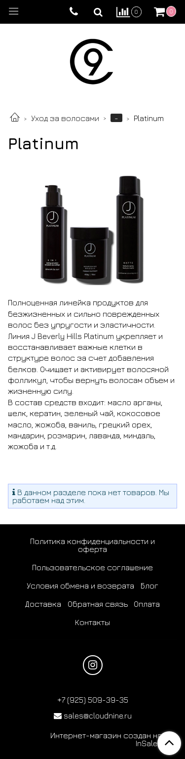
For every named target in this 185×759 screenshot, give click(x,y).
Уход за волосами (65, 118)
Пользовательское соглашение (92, 567)
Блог (149, 585)
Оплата (147, 603)
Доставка (43, 603)
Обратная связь (98, 603)
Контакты (92, 622)
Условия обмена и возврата (80, 585)
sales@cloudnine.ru (98, 715)
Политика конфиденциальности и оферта (92, 545)
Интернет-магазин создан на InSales (106, 739)
